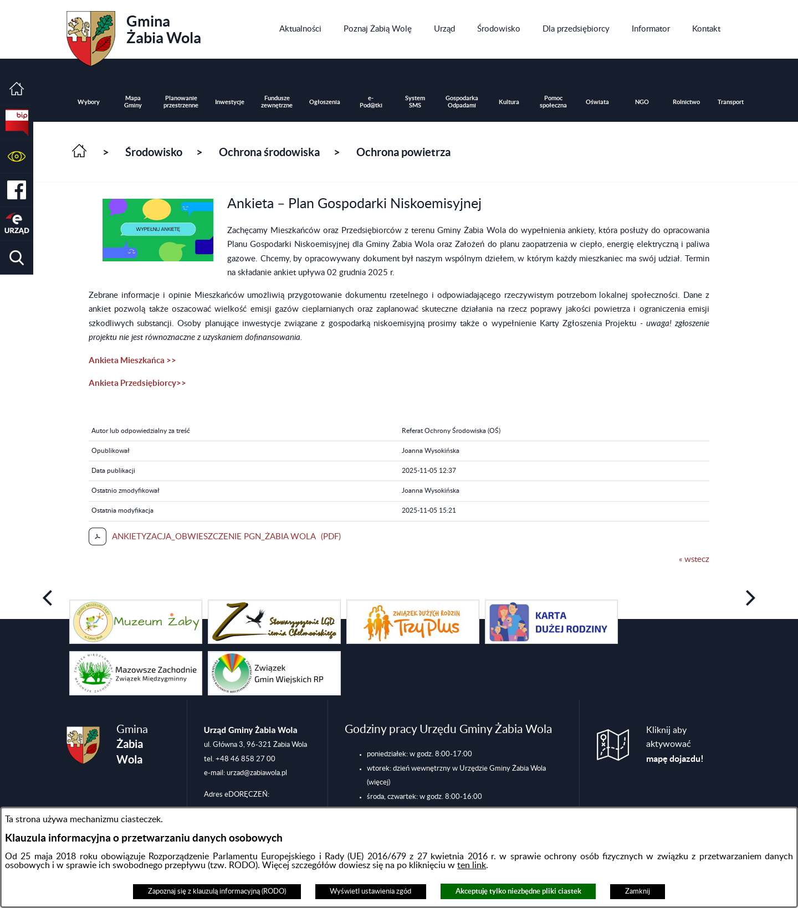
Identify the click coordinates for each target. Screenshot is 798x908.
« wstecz (694, 559)
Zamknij (637, 891)
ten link (471, 865)
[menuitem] (300, 29)
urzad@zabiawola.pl (257, 773)
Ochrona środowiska (269, 152)
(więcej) (378, 782)
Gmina (133, 35)
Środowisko (153, 152)
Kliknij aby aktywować (675, 744)
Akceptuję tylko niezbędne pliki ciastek (518, 891)
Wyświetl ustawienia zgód (370, 891)
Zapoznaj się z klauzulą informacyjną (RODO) (217, 891)
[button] (16, 156)
